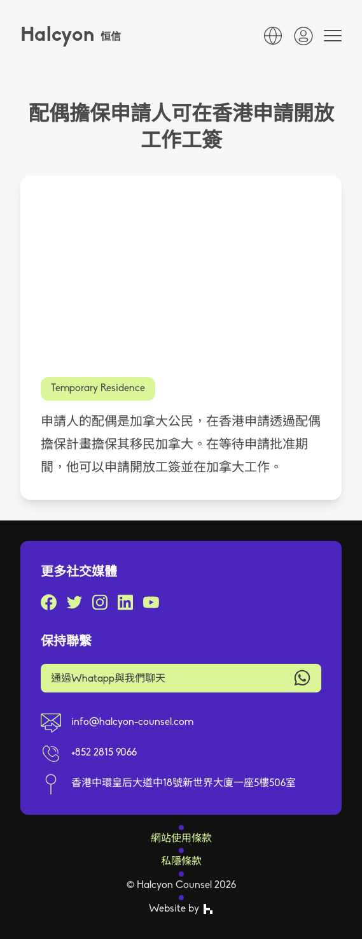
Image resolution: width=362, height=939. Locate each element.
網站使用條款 (181, 839)
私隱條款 (181, 862)
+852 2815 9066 (104, 753)
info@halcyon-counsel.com (132, 722)
